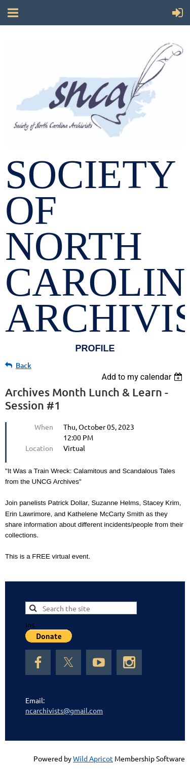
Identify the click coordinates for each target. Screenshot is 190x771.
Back (23, 365)
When (43, 426)
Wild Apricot (93, 758)
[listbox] (143, 377)
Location (39, 447)
